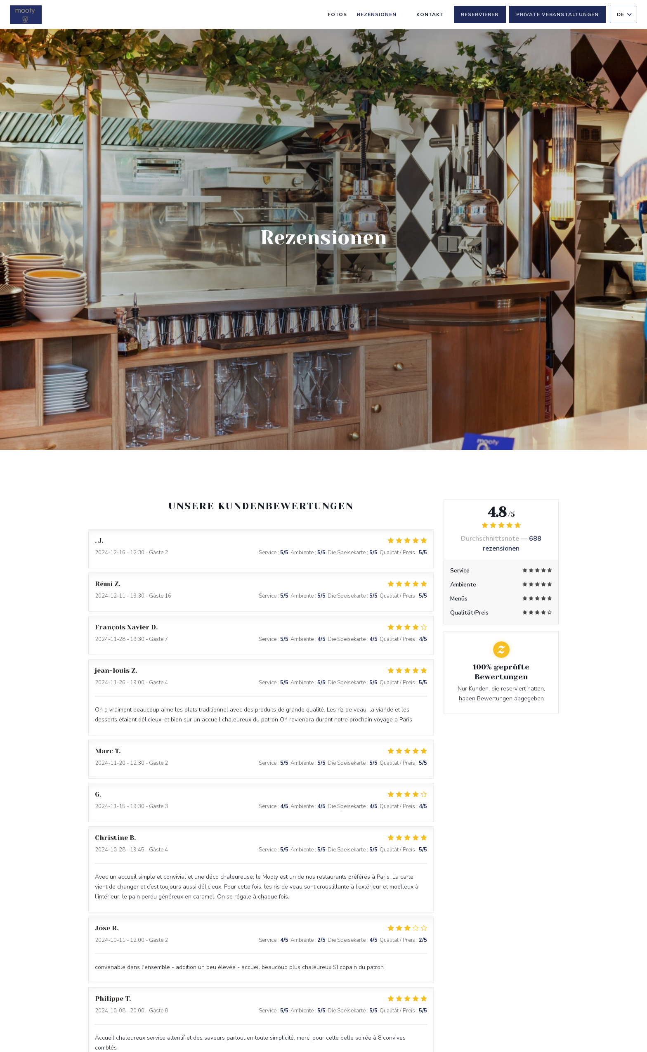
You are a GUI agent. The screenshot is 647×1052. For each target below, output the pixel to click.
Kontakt (430, 14)
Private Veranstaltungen (557, 14)
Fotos (337, 14)
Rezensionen (377, 14)
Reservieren (480, 14)
